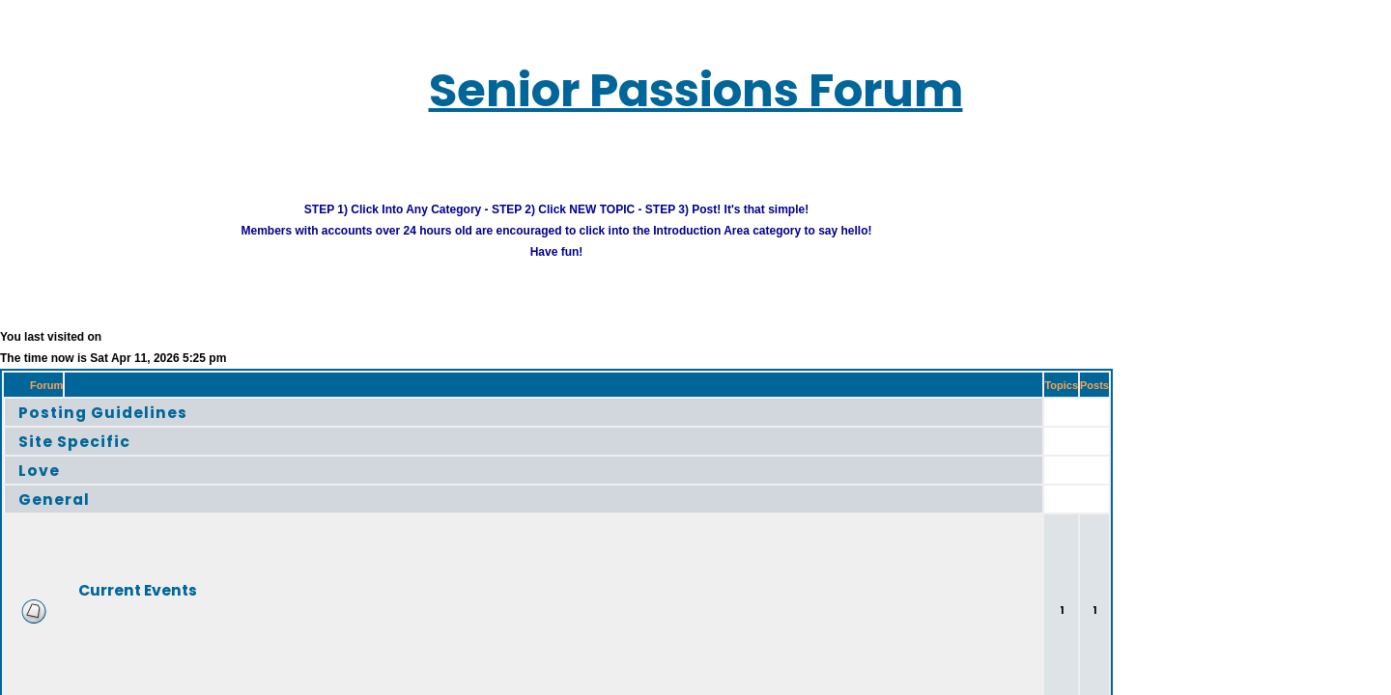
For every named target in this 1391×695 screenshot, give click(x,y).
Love (22, 444)
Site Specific (52, 415)
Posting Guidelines (75, 386)
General (34, 473)
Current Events (100, 564)
